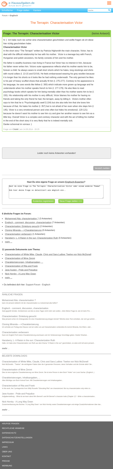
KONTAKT (6, 456)
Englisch (46, 284)
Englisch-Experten (74, 182)
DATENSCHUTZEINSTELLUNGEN (17, 438)
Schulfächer (7, 10)
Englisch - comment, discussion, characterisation (28, 222)
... (6, 348)
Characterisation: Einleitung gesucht (22, 226)
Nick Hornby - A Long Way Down (20, 274)
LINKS (5, 447)
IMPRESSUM (8, 442)
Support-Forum (33, 284)
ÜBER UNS (7, 452)
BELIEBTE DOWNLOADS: (14, 356)
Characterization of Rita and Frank (21, 266)
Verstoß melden (102, 168)
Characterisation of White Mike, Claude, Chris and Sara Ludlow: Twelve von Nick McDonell (48, 254)
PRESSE (6, 461)
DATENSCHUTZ (9, 433)
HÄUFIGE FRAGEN (10, 423)
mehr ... (8, 242)
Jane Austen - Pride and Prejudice (21, 270)
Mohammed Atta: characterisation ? (22, 218)
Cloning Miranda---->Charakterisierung (23, 230)
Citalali (15, 129)
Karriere (37, 10)
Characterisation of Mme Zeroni (20, 258)
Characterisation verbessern (18, 234)
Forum (5, 15)
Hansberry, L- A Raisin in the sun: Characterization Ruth (31, 238)
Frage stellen (23, 10)
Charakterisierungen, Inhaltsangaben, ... (24, 262)
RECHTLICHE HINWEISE (13, 428)
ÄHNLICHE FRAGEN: (12, 294)
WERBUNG (7, 466)
